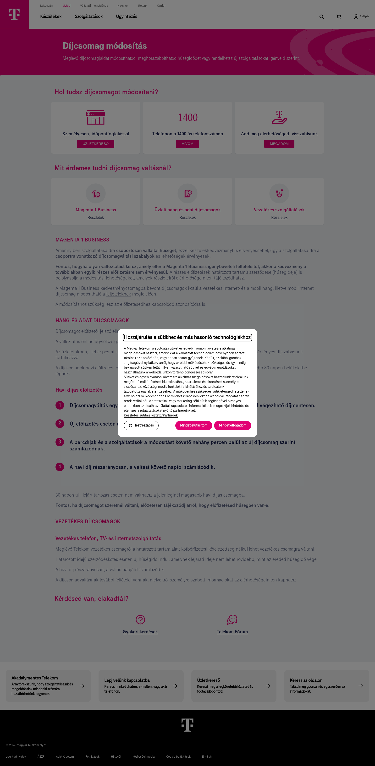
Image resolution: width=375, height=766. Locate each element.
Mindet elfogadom (232, 425)
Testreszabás (141, 425)
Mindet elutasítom (193, 425)
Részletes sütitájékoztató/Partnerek (151, 415)
